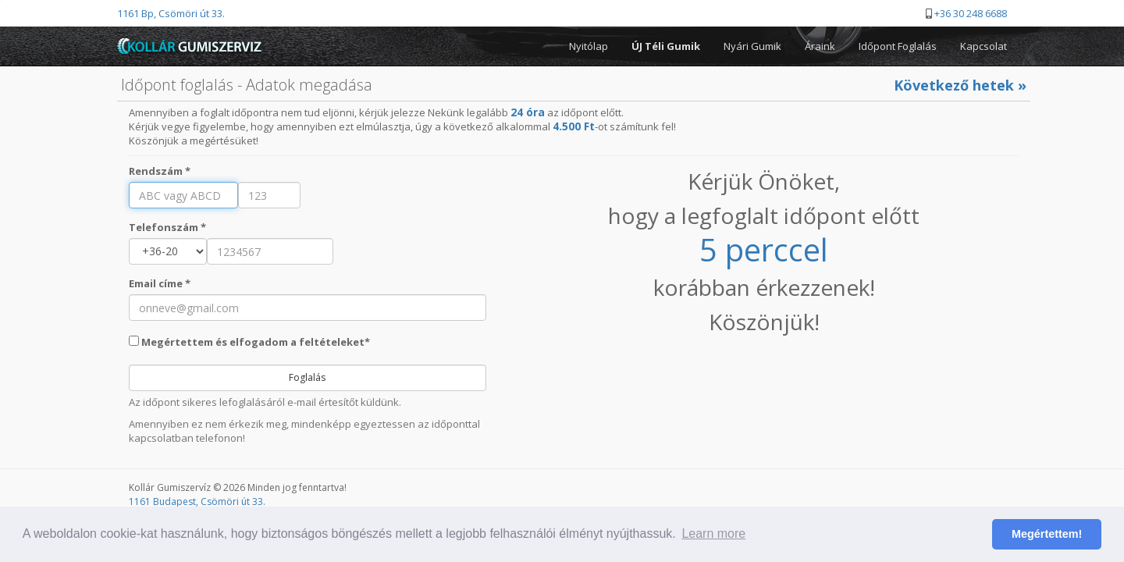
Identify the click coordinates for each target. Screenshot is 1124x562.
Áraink (820, 46)
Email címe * (159, 283)
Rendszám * (159, 171)
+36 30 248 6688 (970, 13)
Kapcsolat (983, 46)
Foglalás (307, 377)
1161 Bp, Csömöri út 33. (171, 13)
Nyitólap (588, 46)
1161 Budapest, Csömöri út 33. (197, 501)
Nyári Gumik (752, 46)
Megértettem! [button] (1047, 534)
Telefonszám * (167, 227)
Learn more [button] (713, 533)
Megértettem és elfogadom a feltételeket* (249, 342)
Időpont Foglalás (898, 46)
